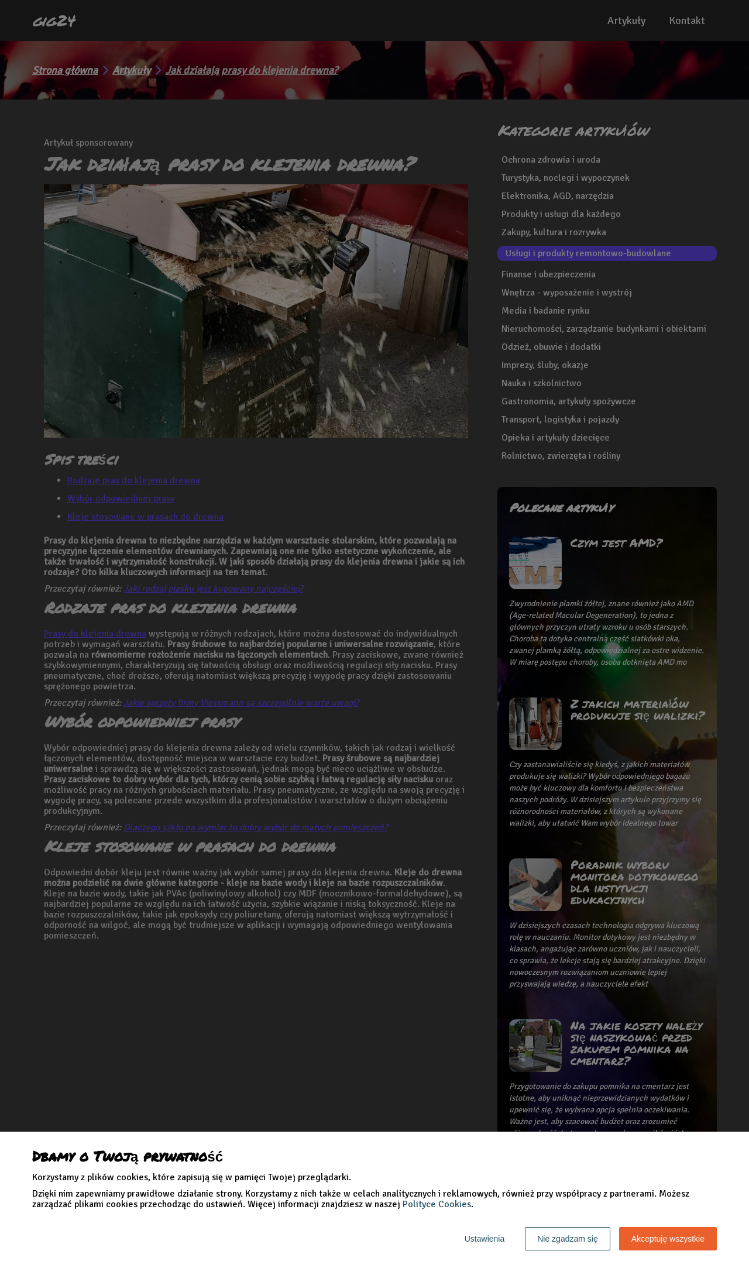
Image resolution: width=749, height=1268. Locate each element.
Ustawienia (484, 1238)
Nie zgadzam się (567, 1238)
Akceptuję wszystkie (668, 1238)
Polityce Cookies (437, 1204)
